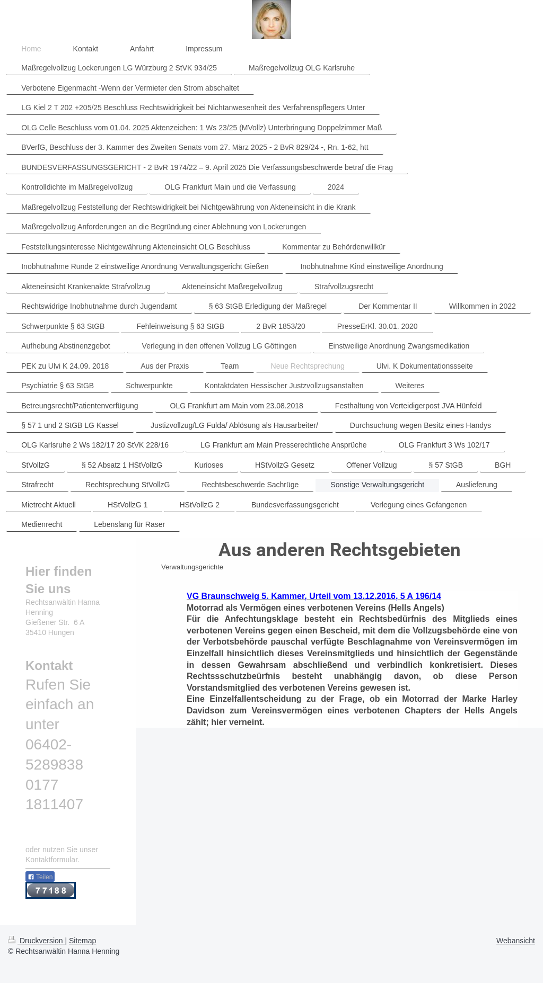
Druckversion (36, 940)
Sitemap (82, 940)
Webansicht (515, 940)
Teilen (40, 877)
